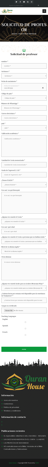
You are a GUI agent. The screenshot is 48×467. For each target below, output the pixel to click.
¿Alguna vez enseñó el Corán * (12, 217)
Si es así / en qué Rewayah (10, 190)
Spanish (5, 326)
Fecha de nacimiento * (9, 81)
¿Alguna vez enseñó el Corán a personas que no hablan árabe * (23, 237)
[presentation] (15, 341)
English (5, 319)
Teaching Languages (8, 316)
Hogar (14, 34)
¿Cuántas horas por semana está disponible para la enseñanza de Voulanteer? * (23, 295)
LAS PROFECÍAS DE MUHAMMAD (16, 443)
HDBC (37, 463)
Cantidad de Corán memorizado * (13, 160)
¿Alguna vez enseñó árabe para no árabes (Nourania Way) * (22, 284)
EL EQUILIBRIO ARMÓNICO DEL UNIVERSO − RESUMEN (25, 436)
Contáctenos (8, 404)
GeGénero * (5, 71)
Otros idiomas (6, 257)
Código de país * (7, 94)
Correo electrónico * (8, 113)
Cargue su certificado (9, 306)
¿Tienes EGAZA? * (7, 180)
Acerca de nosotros (11, 400)
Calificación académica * (10, 133)
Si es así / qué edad (8, 227)
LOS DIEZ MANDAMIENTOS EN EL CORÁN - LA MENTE (24, 439)
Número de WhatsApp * (9, 104)
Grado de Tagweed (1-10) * (10, 170)
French (4, 332)
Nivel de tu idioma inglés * (10, 247)
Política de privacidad (11, 407)
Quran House (13, 463)
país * (3, 123)
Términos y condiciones (12, 411)
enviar (24, 350)
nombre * (4, 61)
